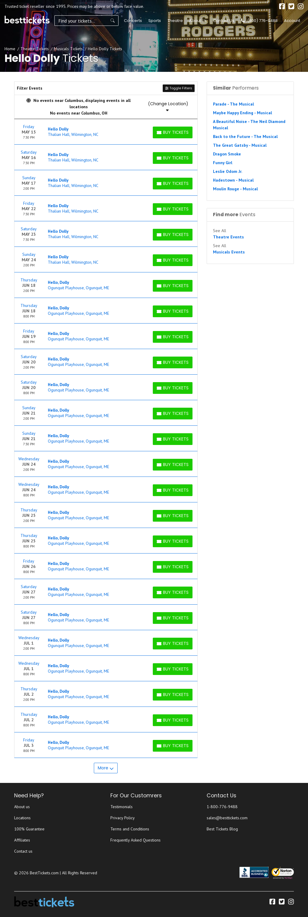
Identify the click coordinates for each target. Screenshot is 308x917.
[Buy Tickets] (172, 132)
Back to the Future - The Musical (245, 136)
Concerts (129, 20)
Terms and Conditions (129, 829)
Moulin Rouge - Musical (235, 189)
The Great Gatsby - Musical (239, 145)
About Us (198, 20)
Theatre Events (228, 237)
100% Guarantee (29, 829)
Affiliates (22, 840)
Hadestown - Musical (233, 180)
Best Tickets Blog (222, 829)
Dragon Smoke (227, 154)
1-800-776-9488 (222, 806)
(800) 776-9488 (259, 20)
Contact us (23, 851)
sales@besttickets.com (227, 817)
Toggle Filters (178, 88)
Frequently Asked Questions (135, 840)
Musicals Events (229, 252)
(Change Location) (168, 106)
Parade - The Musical (233, 104)
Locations (22, 817)
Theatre (171, 20)
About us (22, 806)
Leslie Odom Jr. (227, 171)
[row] (106, 132)
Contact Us (223, 20)
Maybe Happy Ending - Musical (242, 112)
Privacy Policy (122, 817)
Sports (151, 20)
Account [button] (292, 20)
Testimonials (121, 806)
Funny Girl (222, 162)
